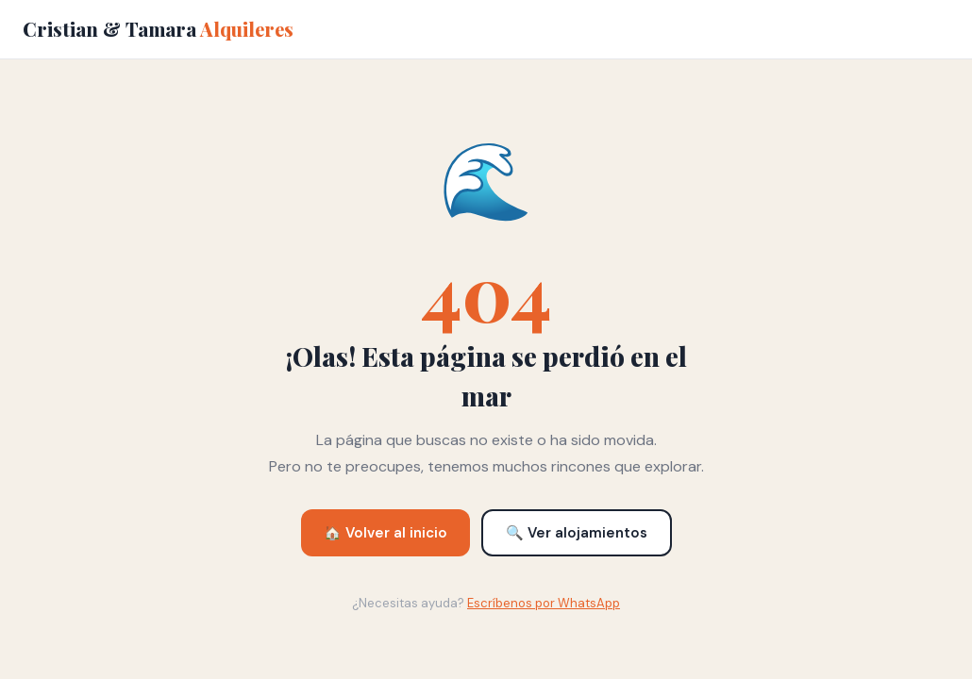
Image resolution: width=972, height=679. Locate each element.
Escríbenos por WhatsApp (543, 603)
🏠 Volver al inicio (385, 532)
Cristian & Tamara (158, 28)
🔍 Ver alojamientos (576, 532)
